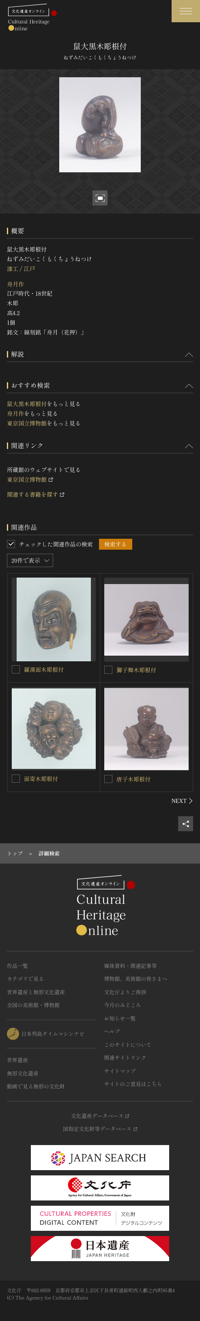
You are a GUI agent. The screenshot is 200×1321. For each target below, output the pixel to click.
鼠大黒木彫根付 (27, 404)
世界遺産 (17, 1060)
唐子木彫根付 (133, 779)
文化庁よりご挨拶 (125, 992)
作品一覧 (17, 966)
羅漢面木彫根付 (44, 669)
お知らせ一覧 (120, 1018)
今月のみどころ (122, 1005)
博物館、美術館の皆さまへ (136, 978)
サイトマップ (120, 1071)
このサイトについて (128, 1044)
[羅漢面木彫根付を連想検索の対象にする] (16, 669)
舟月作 (15, 284)
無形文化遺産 (23, 1073)
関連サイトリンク (125, 1057)
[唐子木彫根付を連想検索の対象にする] (108, 779)
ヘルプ (112, 1031)
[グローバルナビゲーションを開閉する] (186, 11)
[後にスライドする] (182, 801)
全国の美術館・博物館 (33, 1005)
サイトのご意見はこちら (133, 1084)
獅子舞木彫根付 (136, 670)
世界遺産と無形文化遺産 (36, 992)
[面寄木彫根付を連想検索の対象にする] (16, 779)
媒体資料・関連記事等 (130, 966)
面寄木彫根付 (41, 779)
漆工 (12, 269)
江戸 (29, 269)
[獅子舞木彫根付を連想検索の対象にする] (108, 670)
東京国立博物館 (27, 423)
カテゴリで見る (25, 978)
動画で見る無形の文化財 (36, 1086)
